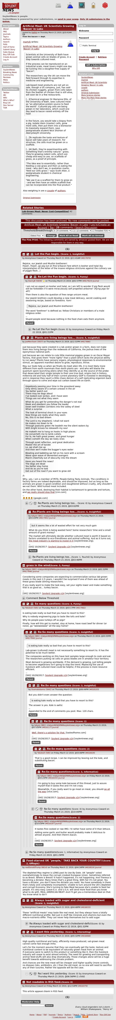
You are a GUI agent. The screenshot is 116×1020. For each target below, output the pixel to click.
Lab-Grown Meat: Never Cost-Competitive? (45, 211)
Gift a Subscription (96, 65)
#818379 (83, 986)
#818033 (85, 907)
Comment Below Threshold (42, 598)
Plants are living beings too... (55, 337)
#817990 (30, 638)
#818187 (50, 824)
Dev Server (8, 105)
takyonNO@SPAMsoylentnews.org (60, 516)
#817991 (43, 518)
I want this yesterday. (49, 931)
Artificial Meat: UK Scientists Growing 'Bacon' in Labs (56, 224)
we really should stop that (41, 492)
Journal (96, 281)
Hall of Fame (8, 47)
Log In (6, 60)
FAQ (5, 32)
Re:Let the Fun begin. (52, 276)
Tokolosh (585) (31, 608)
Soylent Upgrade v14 (59, 547)
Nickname (84, 31)
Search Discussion (86, 227)
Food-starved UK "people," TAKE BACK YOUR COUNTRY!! (64, 860)
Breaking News (10, 72)
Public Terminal (87, 45)
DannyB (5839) (35, 281)
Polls (5, 44)
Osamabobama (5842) (41, 689)
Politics (6, 82)
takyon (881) (37, 516)
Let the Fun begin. (47, 254)
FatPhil (34, 33)
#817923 (87, 281)
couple (84, 88)
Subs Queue (8, 52)
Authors (6, 39)
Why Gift (96, 68)
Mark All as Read (69, 235)
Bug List (7, 103)
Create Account (10, 57)
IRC (4, 95)
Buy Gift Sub (8, 54)
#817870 (86, 258)
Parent (30, 323)
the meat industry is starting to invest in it (51, 541)
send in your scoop (68, 19)
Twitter (6, 93)
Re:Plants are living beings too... (57, 503)
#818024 (89, 867)
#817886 (85, 342)
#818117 (46, 727)
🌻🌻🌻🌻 (28, 498)
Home (31, 1015)
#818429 (90, 753)
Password (84, 38)
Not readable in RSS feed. (43, 982)
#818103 (94, 689)
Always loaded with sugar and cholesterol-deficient (70, 900)
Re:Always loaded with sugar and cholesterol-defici (60, 923)
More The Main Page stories (93, 98)
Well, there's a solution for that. (48, 732)
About (6, 29)
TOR (5, 108)
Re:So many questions (53, 632)
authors (84, 90)
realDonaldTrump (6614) (36, 867)
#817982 (80, 608)
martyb (84, 80)
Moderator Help (30, 1002)
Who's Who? (8, 100)
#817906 (27, 571)
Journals (6, 34)
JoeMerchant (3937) (34, 342)
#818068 (85, 936)
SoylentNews (10, 8)
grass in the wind (38, 565)
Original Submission (90, 93)
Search (6, 42)
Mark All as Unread (92, 235)
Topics (6, 37)
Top (52, 227)
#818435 (53, 778)
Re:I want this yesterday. (53, 973)
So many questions (48, 603)
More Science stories (90, 95)
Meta (5, 80)
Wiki (5, 98)
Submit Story (9, 49)
